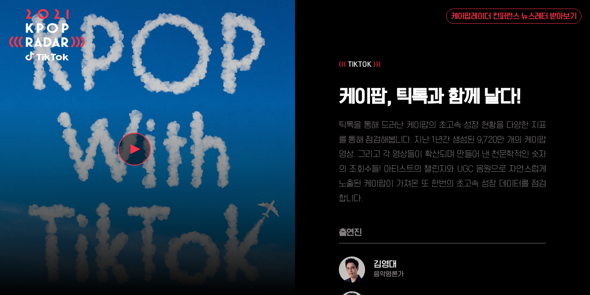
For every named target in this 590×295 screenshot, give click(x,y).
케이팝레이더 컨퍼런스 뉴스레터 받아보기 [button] (514, 16)
